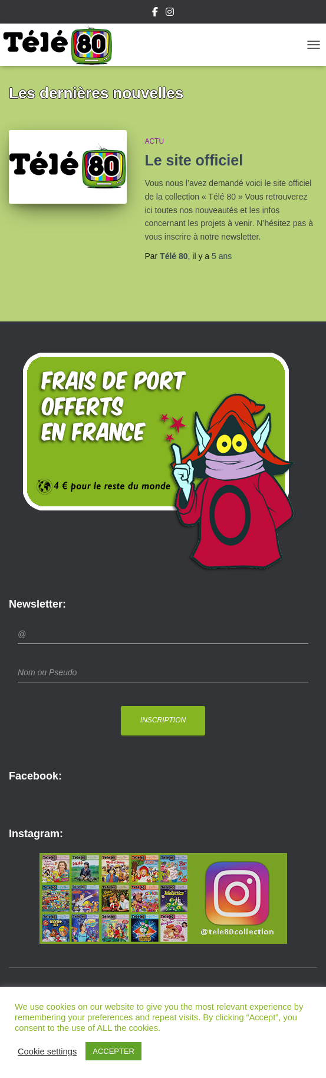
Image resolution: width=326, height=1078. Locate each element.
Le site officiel (193, 160)
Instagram (170, 13)
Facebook (155, 13)
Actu (154, 141)
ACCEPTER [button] (113, 1051)
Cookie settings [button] (47, 1051)
